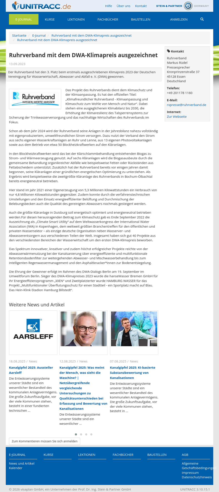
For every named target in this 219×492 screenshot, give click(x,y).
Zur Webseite (177, 116)
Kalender (15, 468)
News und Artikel (21, 463)
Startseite (19, 35)
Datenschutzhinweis (196, 477)
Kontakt (141, 6)
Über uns (123, 6)
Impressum (190, 472)
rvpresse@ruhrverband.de (186, 105)
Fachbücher (108, 19)
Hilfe (108, 6)
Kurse (50, 19)
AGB (185, 454)
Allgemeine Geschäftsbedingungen (196, 465)
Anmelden (179, 19)
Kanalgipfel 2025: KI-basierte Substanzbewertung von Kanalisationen (132, 372)
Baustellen (140, 19)
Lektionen (76, 19)
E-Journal (23, 19)
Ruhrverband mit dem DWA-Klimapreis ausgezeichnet (92, 35)
